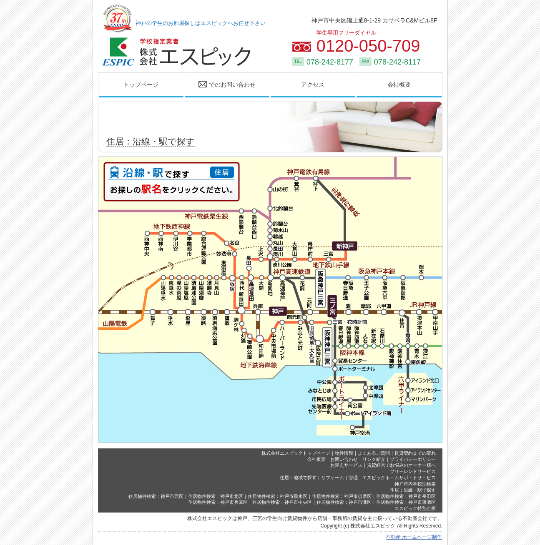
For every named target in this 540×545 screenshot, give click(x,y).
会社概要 (399, 84)
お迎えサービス (346, 465)
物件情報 (344, 452)
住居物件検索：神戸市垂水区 (277, 496)
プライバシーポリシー (413, 459)
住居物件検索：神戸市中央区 (282, 502)
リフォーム (332, 477)
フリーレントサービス (413, 471)
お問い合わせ (344, 459)
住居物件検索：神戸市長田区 (406, 496)
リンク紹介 (373, 459)
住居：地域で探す (298, 477)
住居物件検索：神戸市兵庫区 (218, 502)
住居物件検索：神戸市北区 (215, 496)
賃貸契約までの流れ (415, 452)
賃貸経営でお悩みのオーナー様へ (401, 465)
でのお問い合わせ (220, 84)
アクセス (312, 84)
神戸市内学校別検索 (415, 483)
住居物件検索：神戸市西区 (155, 496)
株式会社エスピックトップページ (295, 452)
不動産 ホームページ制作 (414, 537)
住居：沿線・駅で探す (413, 490)
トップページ (140, 84)
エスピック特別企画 (415, 508)
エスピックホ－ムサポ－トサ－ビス (399, 477)
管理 (353, 477)
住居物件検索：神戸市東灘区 (406, 502)
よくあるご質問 (374, 452)
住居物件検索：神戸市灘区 (344, 502)
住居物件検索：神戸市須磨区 (342, 496)
